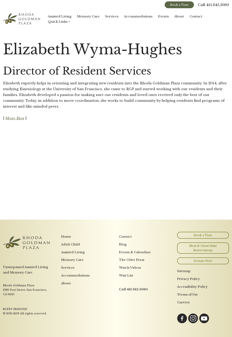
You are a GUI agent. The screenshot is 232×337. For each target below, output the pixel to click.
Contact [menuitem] (125, 236)
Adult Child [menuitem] (70, 244)
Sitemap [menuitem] (184, 271)
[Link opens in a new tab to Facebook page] (182, 322)
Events (163, 16)
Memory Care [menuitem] (72, 260)
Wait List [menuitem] (126, 275)
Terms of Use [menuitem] (187, 294)
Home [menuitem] (66, 236)
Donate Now (203, 261)
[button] (69, 21)
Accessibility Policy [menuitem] (192, 287)
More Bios (14, 118)
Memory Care (88, 16)
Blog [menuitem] (123, 244)
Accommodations (138, 16)
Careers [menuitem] (183, 302)
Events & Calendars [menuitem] (134, 252)
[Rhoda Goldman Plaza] (22, 18)
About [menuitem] (66, 283)
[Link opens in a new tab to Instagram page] (193, 322)
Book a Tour (179, 5)
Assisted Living (60, 16)
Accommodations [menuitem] (75, 275)
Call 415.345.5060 (213, 5)
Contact (196, 16)
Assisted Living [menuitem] (73, 252)
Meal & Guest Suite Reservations (203, 248)
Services (111, 16)
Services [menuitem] (67, 267)
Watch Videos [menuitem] (130, 267)
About (179, 16)
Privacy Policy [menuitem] (188, 279)
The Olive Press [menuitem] (131, 260)
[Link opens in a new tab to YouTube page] (204, 322)
